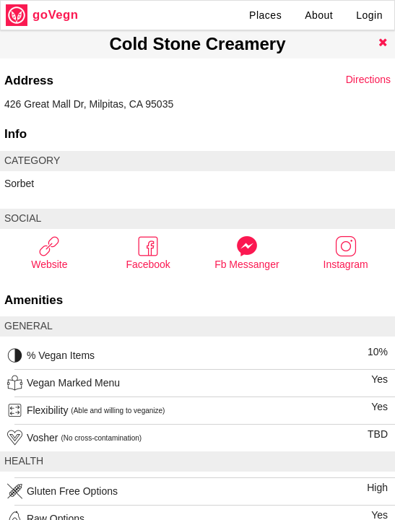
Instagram (346, 252)
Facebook (148, 252)
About (319, 15)
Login (369, 15)
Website (49, 252)
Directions (368, 79)
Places (265, 15)
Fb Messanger (246, 252)
